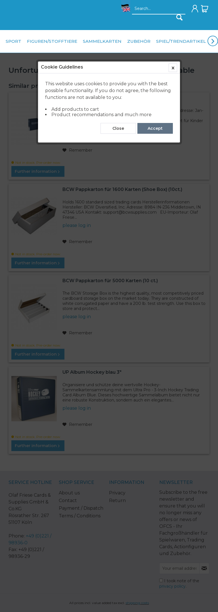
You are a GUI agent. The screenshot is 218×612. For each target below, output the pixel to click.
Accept (155, 128)
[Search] (179, 17)
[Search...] (158, 8)
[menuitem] (124, 10)
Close (118, 128)
